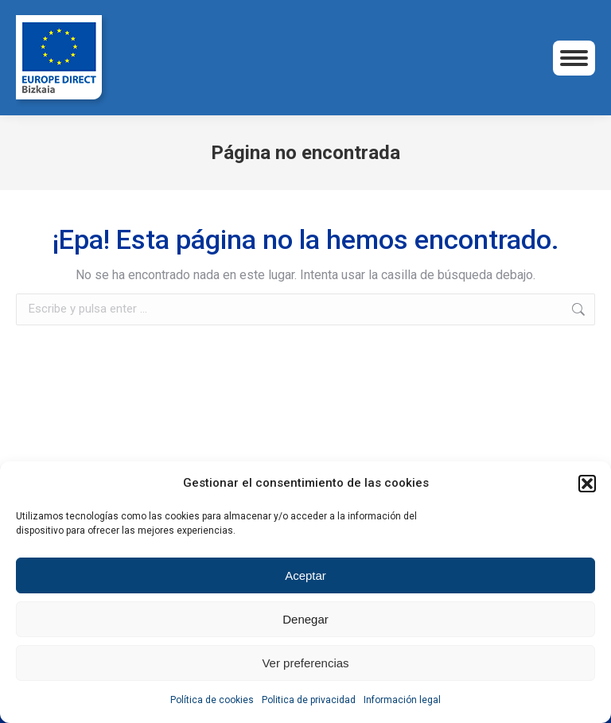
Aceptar (305, 575)
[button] (587, 484)
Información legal (402, 700)
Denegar (305, 619)
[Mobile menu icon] (574, 58)
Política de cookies (212, 700)
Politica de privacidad (309, 700)
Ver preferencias (305, 663)
